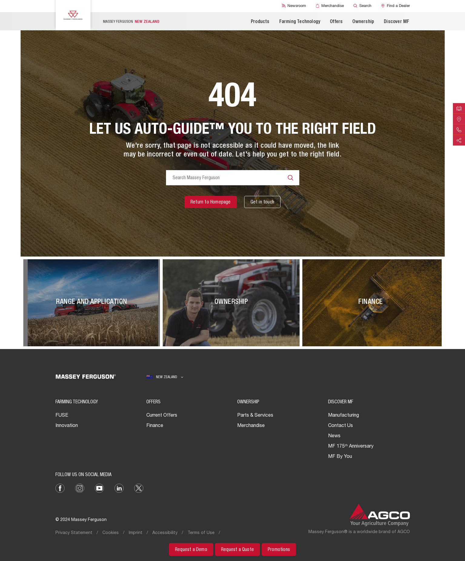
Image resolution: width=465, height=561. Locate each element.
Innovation (66, 426)
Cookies (110, 533)
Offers (336, 22)
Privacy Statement (73, 533)
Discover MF (396, 22)
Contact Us (340, 426)
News (334, 436)
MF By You (340, 457)
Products (260, 22)
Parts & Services (255, 415)
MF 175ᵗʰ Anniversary (351, 446)
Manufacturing (343, 415)
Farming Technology (300, 22)
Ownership (363, 22)
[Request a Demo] (191, 549)
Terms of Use (201, 533)
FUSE (61, 415)
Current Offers (161, 415)
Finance (154, 426)
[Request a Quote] (237, 549)
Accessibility (165, 533)
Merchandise (251, 426)
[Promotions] (279, 549)
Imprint (135, 533)
